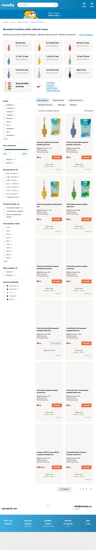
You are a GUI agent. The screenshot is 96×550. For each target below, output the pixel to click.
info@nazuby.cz (83, 506)
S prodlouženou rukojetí (13, 211)
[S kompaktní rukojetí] (4, 208)
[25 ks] (4, 251)
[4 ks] (4, 231)
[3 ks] (4, 227)
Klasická (9, 275)
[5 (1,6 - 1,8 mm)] (4, 190)
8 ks (7, 241)
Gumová (8, 272)
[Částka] (7, 154)
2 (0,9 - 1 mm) (10, 180)
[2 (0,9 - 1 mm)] (4, 180)
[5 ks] (4, 234)
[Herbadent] (4, 128)
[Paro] (4, 132)
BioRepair (8, 105)
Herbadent (9, 128)
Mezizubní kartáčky (37, 22)
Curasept (9, 115)
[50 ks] (4, 258)
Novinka (8, 163)
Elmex (7, 122)
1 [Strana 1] (80, 489)
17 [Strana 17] (91, 489)
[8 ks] (4, 241)
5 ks (7, 234)
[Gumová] (4, 272)
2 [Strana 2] (83, 489)
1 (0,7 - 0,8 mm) (11, 177)
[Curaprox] (4, 112)
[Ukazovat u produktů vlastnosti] (36, 111)
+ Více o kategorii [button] (86, 34)
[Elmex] (4, 122)
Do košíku (56, 157)
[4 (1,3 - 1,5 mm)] (4, 187)
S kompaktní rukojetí (13, 208)
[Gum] (4, 125)
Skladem (9, 159)
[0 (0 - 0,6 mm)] (4, 173)
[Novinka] (4, 163)
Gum (7, 125)
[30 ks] (4, 254)
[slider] (4, 149)
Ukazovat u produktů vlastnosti (47, 111)
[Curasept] (4, 115)
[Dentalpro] (4, 118)
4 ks (7, 231)
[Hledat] (55, 4)
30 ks (7, 254)
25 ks (7, 251)
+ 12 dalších (64, 489)
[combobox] (37, 5)
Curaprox (9, 112)
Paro (7, 132)
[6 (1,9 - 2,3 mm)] (4, 194)
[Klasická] (4, 275)
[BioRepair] (4, 105)
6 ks (7, 237)
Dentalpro (9, 118)
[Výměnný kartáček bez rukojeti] (4, 214)
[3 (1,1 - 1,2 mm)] (4, 184)
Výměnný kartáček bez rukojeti (12, 215)
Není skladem (55, 343)
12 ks (7, 248)
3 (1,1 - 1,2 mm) (11, 184)
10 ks (7, 244)
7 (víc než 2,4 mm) (11, 197)
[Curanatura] (4, 108)
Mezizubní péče (23, 22)
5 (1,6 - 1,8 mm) (11, 190)
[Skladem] (4, 159)
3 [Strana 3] (86, 489)
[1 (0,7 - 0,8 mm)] (4, 177)
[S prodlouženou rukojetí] (4, 211)
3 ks (7, 227)
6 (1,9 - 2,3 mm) (10, 194)
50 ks (7, 258)
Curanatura (9, 108)
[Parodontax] (4, 135)
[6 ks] (4, 237)
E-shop (13, 22)
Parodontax (9, 135)
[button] (92, 5)
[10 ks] (4, 244)
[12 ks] (4, 248)
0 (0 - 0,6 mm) (10, 173)
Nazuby (5, 22)
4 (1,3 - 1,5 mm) (11, 187)
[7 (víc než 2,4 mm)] (4, 197)
